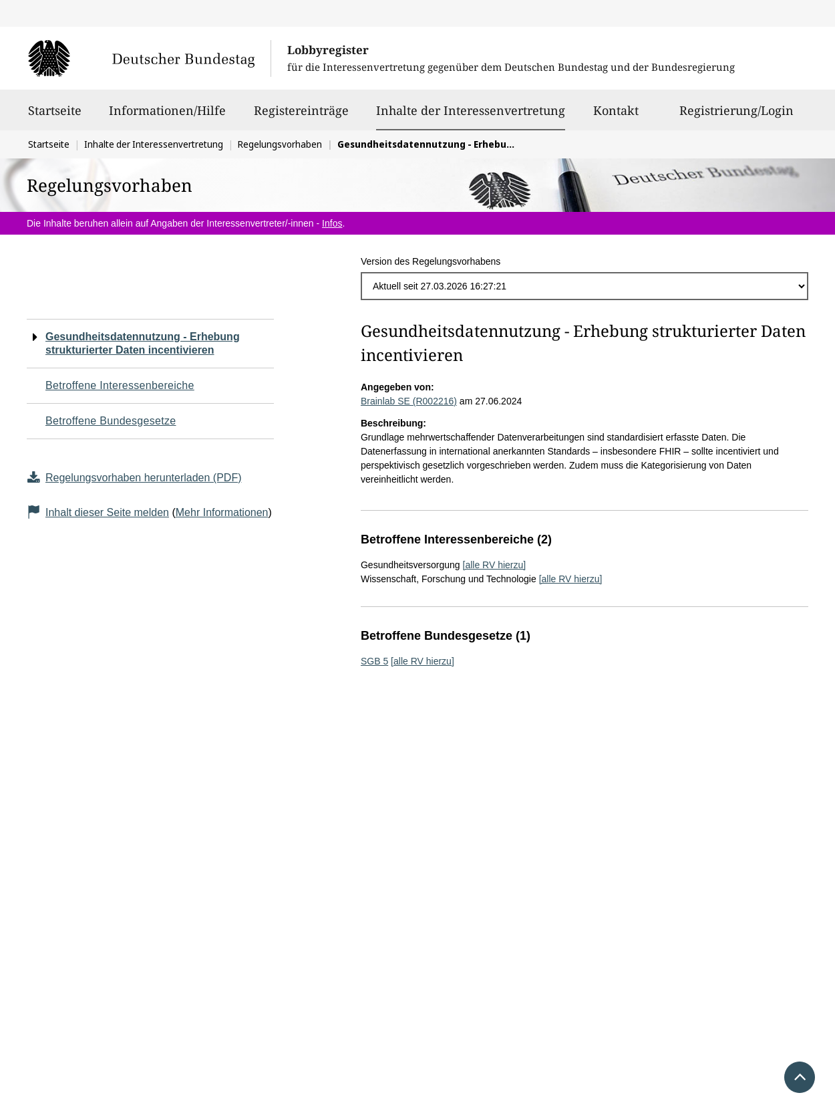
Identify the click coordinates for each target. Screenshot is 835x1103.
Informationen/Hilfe (167, 116)
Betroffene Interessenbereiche (119, 385)
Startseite (54, 116)
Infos (332, 223)
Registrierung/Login (736, 116)
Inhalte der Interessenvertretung (470, 110)
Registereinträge (301, 116)
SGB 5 (374, 661)
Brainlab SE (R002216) (409, 401)
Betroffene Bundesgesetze (110, 420)
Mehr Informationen (222, 512)
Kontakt (616, 116)
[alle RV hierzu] (494, 565)
